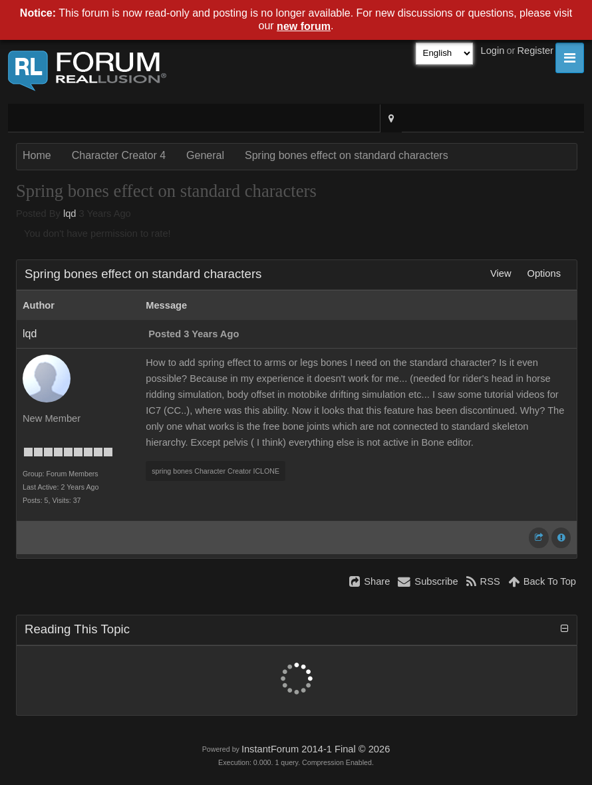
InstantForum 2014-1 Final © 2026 (315, 749)
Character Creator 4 (119, 155)
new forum (304, 26)
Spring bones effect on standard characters (346, 155)
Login (493, 50)
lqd (69, 213)
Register (535, 50)
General (205, 155)
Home (37, 155)
